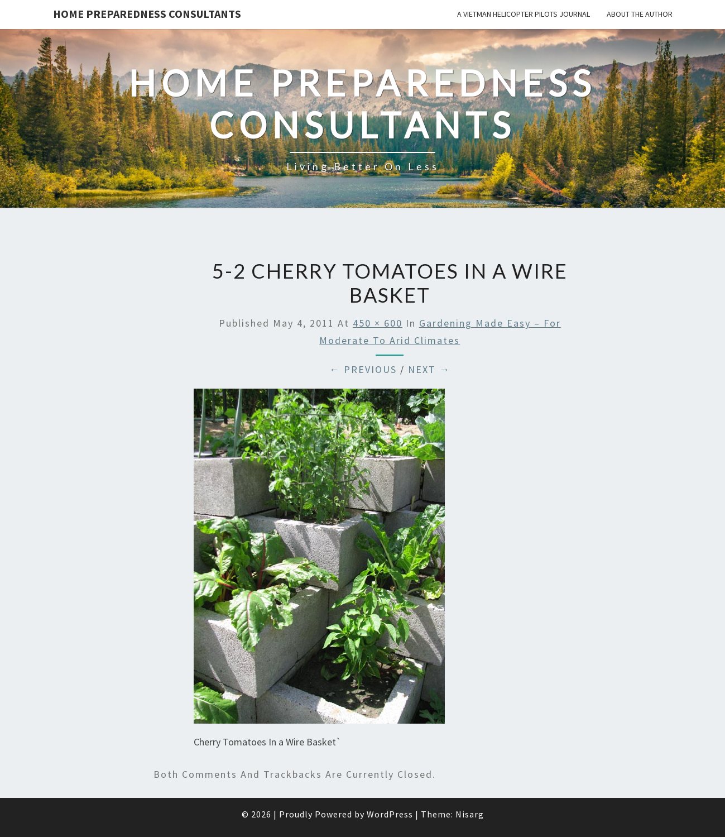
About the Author (640, 14)
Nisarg (469, 814)
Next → (429, 369)
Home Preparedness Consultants (147, 14)
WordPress (390, 814)
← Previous (363, 369)
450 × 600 (377, 323)
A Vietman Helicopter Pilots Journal (523, 14)
